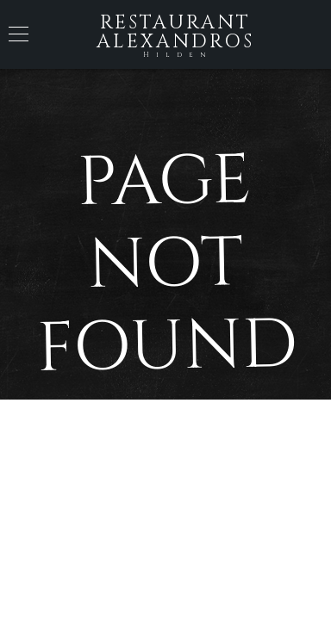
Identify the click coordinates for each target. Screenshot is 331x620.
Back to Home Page (165, 460)
